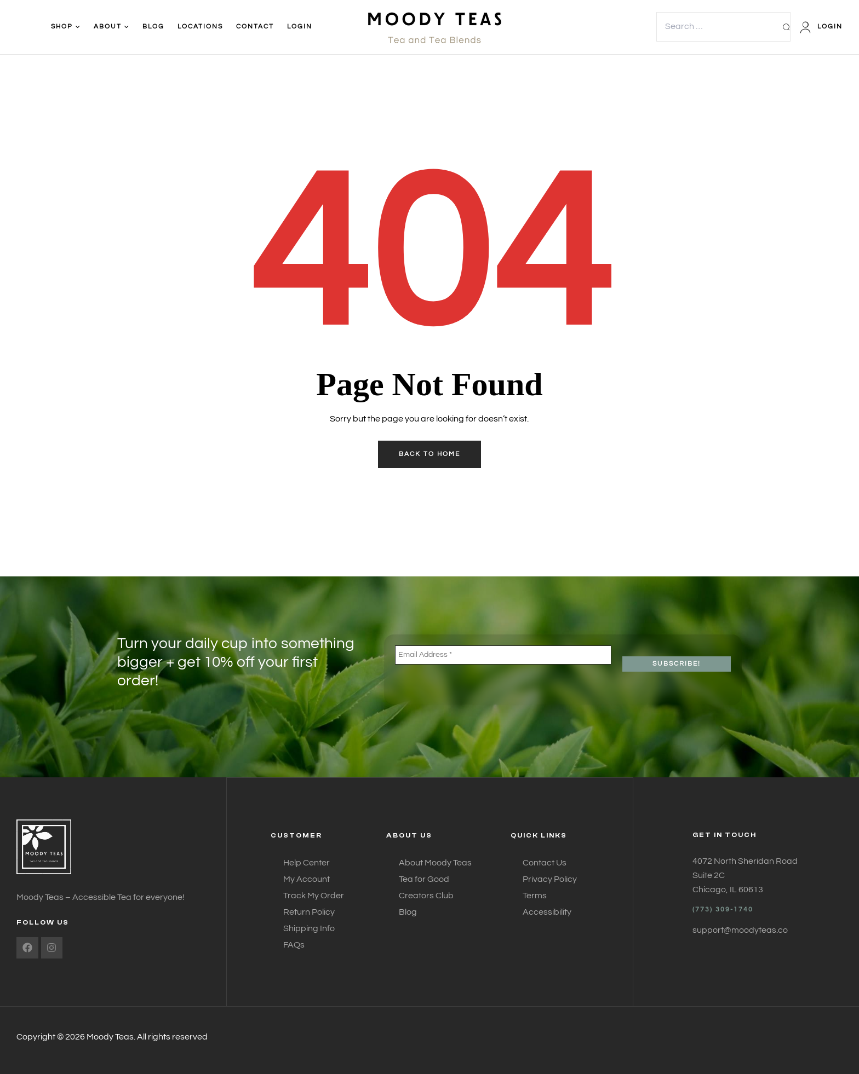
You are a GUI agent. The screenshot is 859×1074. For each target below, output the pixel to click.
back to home (429, 454)
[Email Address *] (503, 655)
